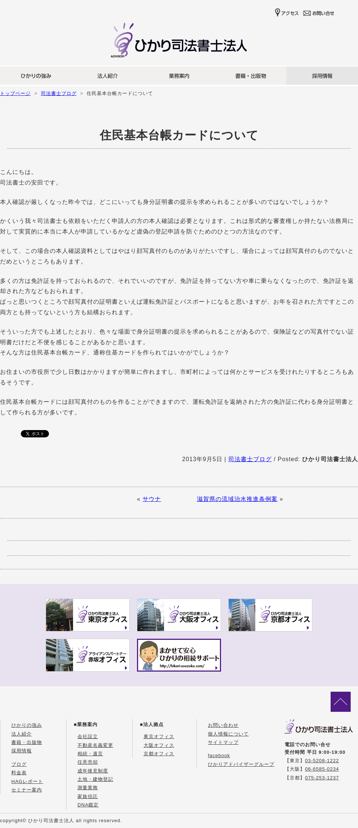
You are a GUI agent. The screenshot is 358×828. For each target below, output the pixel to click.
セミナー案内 (26, 790)
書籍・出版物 (26, 742)
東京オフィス (159, 736)
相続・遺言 (90, 753)
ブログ (19, 764)
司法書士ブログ (59, 93)
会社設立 (87, 736)
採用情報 (21, 750)
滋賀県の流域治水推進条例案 (237, 499)
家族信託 (87, 796)
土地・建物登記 (95, 779)
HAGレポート (27, 781)
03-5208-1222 (322, 760)
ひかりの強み (26, 725)
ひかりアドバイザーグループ (241, 764)
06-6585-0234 (322, 769)
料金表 (19, 772)
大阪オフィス (159, 745)
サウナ (151, 499)
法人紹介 (21, 734)
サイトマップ (223, 742)
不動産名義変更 (95, 745)
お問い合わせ (223, 725)
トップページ (15, 93)
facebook (219, 755)
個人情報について (228, 734)
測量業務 (87, 787)
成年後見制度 (92, 771)
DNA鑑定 (88, 805)
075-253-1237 (322, 777)
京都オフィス (159, 753)
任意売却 (87, 762)
